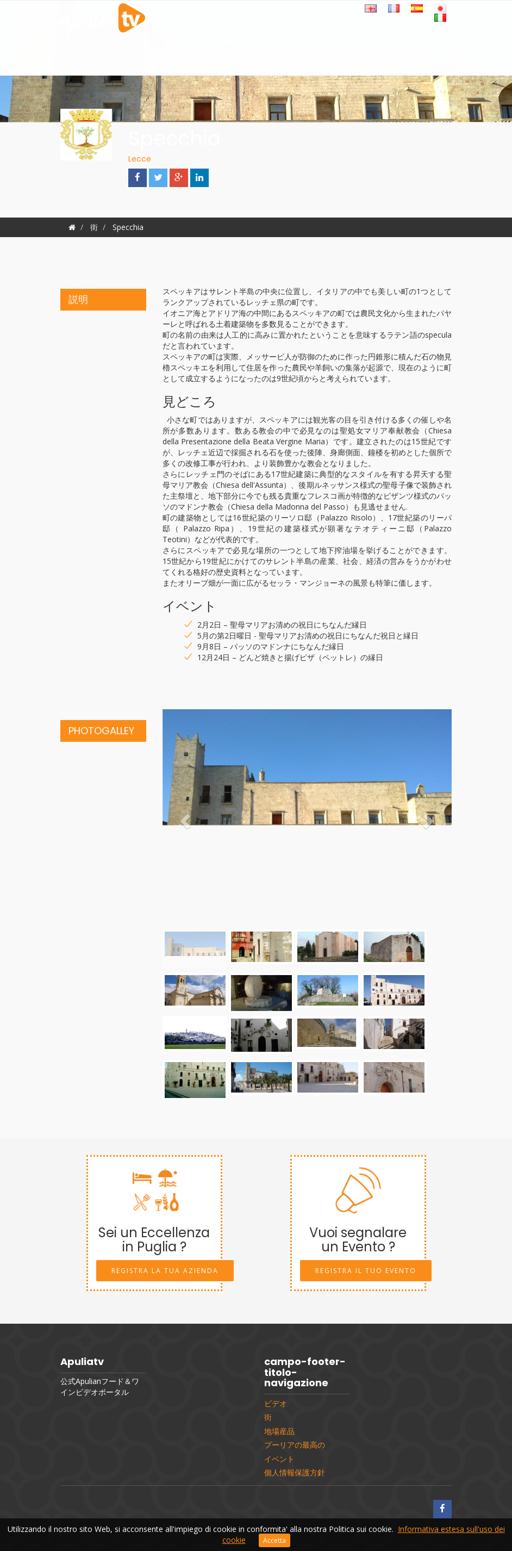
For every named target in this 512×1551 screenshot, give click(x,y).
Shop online (399, 42)
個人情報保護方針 (294, 1472)
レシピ (278, 42)
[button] (184, 818)
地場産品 (237, 42)
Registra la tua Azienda (164, 1270)
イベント (177, 66)
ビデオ (173, 42)
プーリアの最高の (333, 42)
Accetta (274, 1540)
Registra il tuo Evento (365, 1270)
